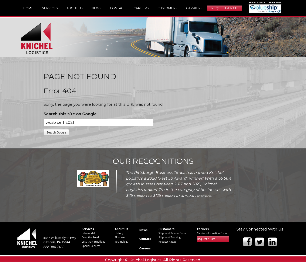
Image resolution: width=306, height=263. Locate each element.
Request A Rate (168, 241)
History (119, 233)
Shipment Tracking (170, 237)
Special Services (91, 246)
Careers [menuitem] (141, 8)
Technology (121, 241)
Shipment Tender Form (172, 233)
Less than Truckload (94, 241)
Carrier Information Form (212, 233)
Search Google (56, 132)
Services (88, 229)
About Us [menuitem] (75, 8)
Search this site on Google (70, 114)
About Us (121, 229)
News (143, 230)
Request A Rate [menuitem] (224, 8)
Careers (145, 248)
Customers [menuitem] (167, 8)
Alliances (120, 237)
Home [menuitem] (28, 8)
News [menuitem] (96, 8)
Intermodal (88, 233)
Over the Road (90, 237)
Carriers (203, 229)
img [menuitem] (265, 7)
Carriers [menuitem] (194, 8)
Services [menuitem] (50, 8)
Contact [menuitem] (117, 8)
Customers (166, 229)
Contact (145, 239)
